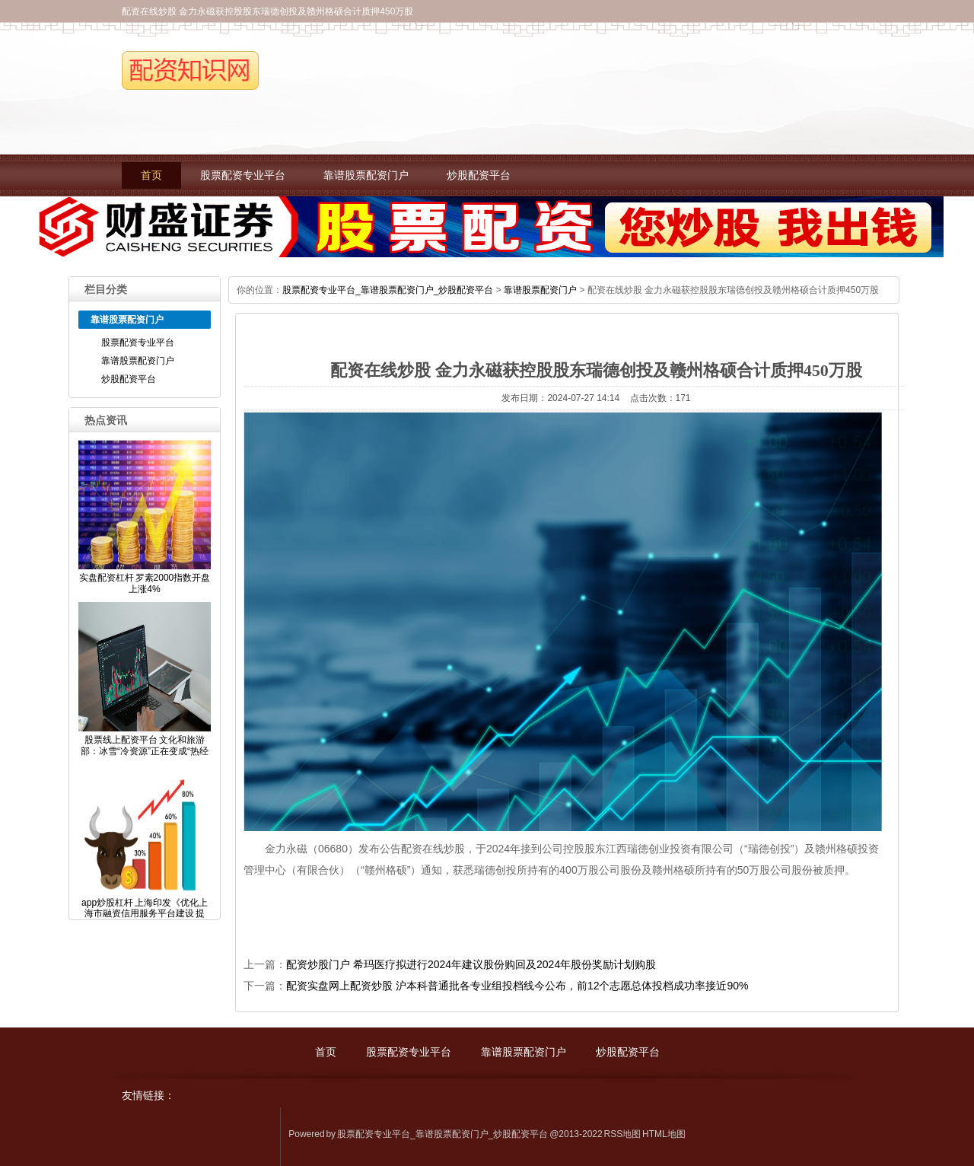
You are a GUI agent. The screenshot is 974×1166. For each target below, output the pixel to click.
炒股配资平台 (479, 175)
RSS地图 (622, 1134)
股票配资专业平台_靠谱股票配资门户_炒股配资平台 (387, 290)
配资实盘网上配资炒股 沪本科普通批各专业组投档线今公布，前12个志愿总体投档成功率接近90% (517, 986)
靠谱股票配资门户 (366, 175)
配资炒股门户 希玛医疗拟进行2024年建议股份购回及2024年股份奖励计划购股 (471, 964)
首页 (151, 175)
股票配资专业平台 (242, 175)
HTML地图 (664, 1134)
